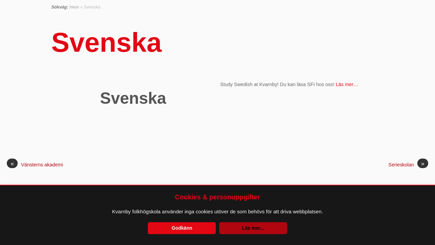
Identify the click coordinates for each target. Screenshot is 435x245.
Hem (74, 7)
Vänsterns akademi (35, 164)
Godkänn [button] (182, 228)
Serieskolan (408, 164)
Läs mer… (347, 84)
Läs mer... (253, 228)
